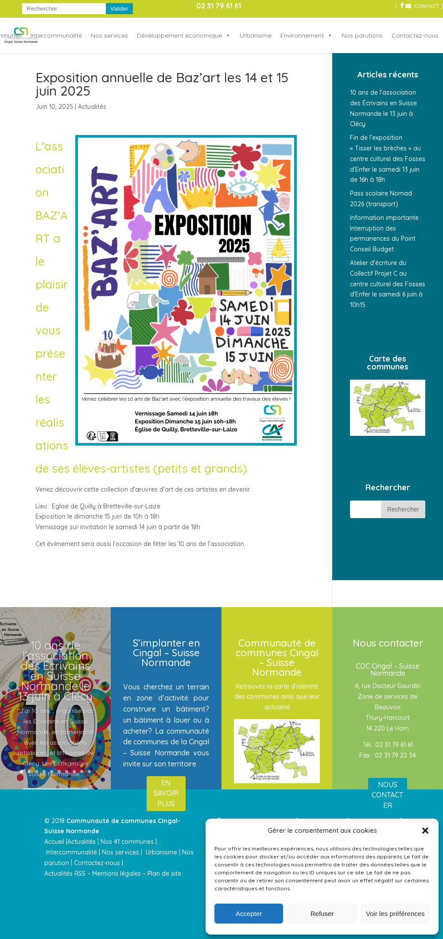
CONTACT (426, 6)
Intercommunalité (56, 35)
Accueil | (55, 842)
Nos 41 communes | (129, 842)
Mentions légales (116, 873)
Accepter (249, 913)
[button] (425, 830)
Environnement (302, 35)
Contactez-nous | (99, 863)
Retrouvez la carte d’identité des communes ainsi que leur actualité (276, 697)
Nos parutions (362, 35)
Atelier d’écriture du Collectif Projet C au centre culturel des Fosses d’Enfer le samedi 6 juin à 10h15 (387, 284)
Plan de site (164, 873)
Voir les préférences (395, 913)
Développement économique (179, 35)
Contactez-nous (415, 35)
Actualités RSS (64, 873)
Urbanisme (256, 35)
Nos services (109, 35)
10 (89, 771)
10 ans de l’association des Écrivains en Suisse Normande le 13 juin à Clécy (55, 683)
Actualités (92, 107)
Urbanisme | (163, 852)
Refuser (322, 913)
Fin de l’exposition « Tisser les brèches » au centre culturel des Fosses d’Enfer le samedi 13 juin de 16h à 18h (387, 159)
